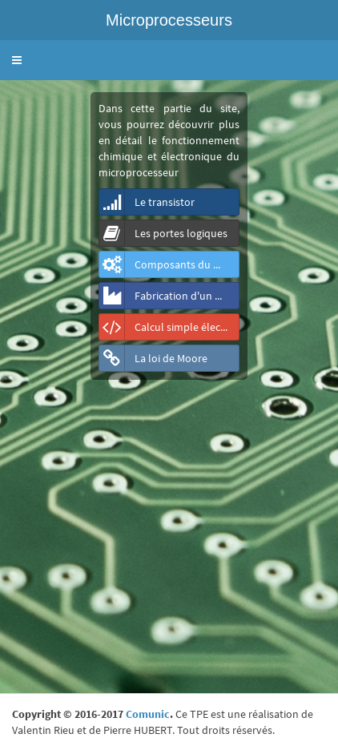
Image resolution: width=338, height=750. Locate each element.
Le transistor (147, 202)
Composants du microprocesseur (169, 264)
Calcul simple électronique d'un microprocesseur (169, 327)
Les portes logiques (163, 233)
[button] (17, 60)
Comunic (148, 714)
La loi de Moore (153, 358)
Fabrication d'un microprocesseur (169, 295)
